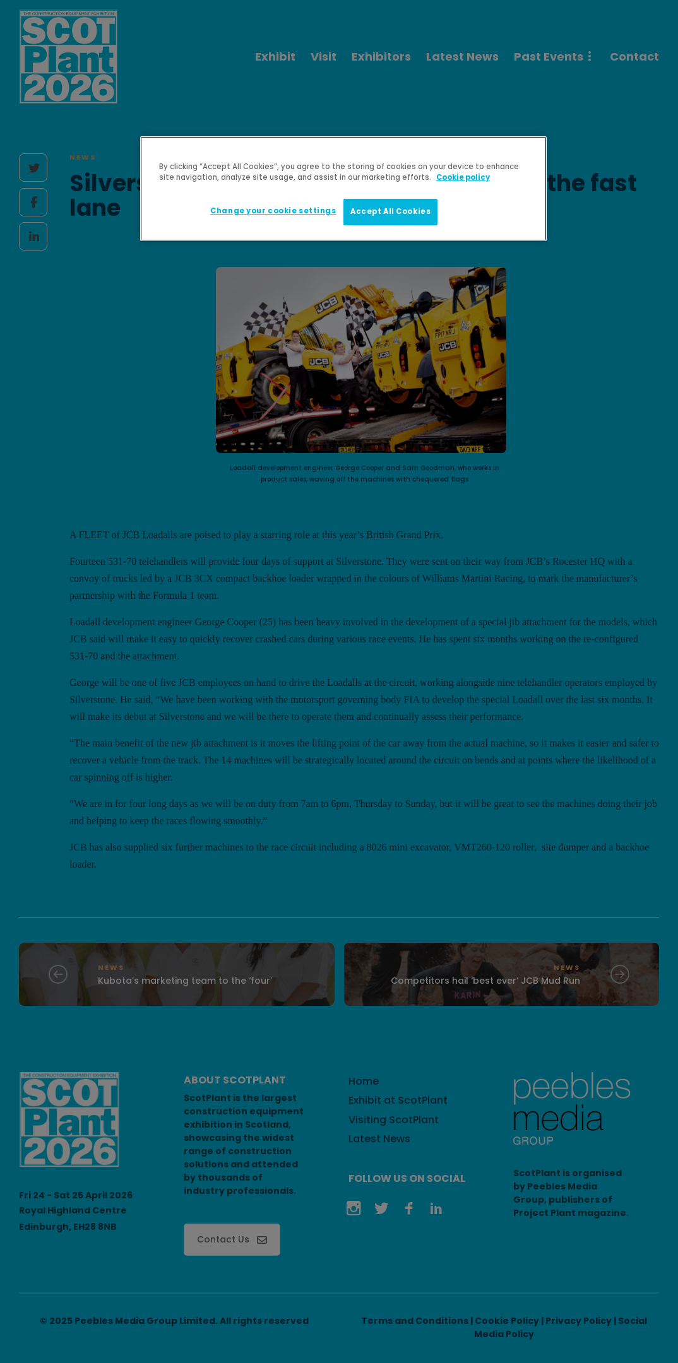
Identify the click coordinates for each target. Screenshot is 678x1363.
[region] (343, 188)
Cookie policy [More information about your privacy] (463, 177)
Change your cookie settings (273, 211)
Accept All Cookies (390, 211)
